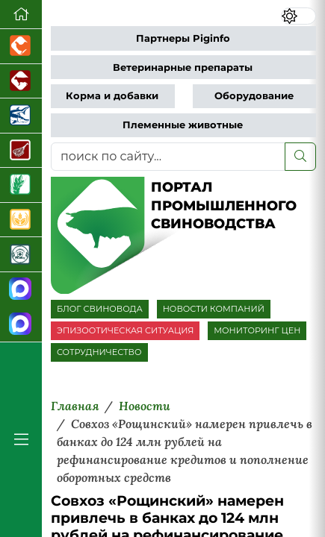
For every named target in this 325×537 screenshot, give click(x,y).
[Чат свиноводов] (21, 324)
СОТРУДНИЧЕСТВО (99, 352)
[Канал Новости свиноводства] (21, 289)
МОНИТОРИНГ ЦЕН (257, 330)
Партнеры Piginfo (183, 38)
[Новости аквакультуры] (21, 116)
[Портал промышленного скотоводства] (21, 81)
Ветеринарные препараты (183, 67)
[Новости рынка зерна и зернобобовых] (21, 185)
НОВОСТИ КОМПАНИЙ (213, 309)
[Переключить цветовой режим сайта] (298, 16)
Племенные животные (183, 125)
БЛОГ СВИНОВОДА (100, 309)
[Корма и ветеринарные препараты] (21, 254)
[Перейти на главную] (21, 14)
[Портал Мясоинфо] (21, 151)
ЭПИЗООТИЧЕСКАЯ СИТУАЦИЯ (125, 330)
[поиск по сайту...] (168, 156)
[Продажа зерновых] (21, 220)
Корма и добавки (112, 95)
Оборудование (254, 95)
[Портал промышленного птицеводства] (21, 46)
